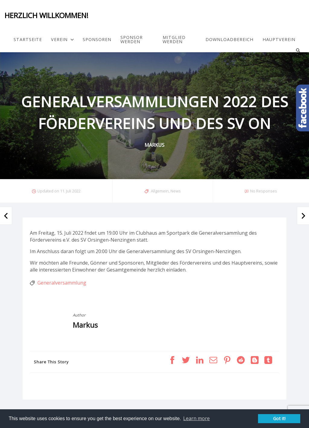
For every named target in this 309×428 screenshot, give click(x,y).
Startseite (28, 39)
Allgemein (160, 191)
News (175, 191)
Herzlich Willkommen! (46, 15)
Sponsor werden (131, 39)
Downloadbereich (229, 39)
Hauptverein (279, 39)
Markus (85, 325)
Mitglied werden (174, 39)
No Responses (263, 191)
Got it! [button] (279, 418)
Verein (62, 39)
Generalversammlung (61, 282)
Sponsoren (97, 39)
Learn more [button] (196, 418)
